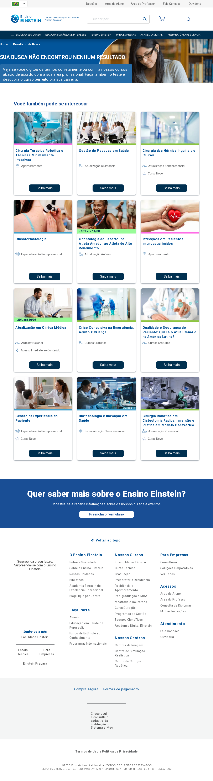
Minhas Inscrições (173, 611)
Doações (92, 3)
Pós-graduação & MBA (131, 596)
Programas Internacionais (88, 643)
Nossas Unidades (81, 574)
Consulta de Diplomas (176, 605)
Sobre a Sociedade (83, 562)
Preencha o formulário (106, 514)
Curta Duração (125, 607)
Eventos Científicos (129, 619)
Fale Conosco (172, 3)
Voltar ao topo (108, 540)
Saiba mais (45, 188)
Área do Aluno (114, 3)
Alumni (74, 617)
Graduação (122, 574)
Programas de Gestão (130, 613)
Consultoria (168, 562)
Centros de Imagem (129, 645)
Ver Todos (167, 574)
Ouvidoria (195, 3)
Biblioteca (76, 580)
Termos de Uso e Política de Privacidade (106, 751)
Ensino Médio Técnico (130, 562)
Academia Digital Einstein (133, 625)
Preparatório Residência (132, 580)
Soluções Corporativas (176, 568)
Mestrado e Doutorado (131, 602)
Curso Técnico (125, 568)
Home (4, 44)
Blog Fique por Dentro (85, 596)
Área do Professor (143, 3)
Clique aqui (99, 713)
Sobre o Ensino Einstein (86, 568)
